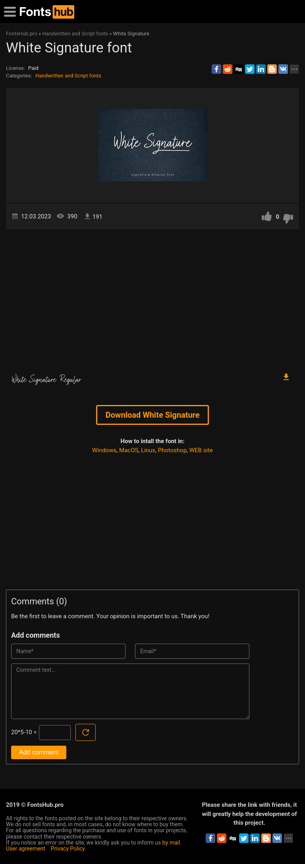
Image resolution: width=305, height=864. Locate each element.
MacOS (128, 450)
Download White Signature (152, 415)
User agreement (25, 848)
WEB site (201, 450)
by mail (171, 842)
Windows (104, 450)
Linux (148, 450)
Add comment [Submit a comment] (38, 752)
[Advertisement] (152, 297)
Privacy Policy (68, 848)
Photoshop (172, 450)
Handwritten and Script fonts (68, 76)
